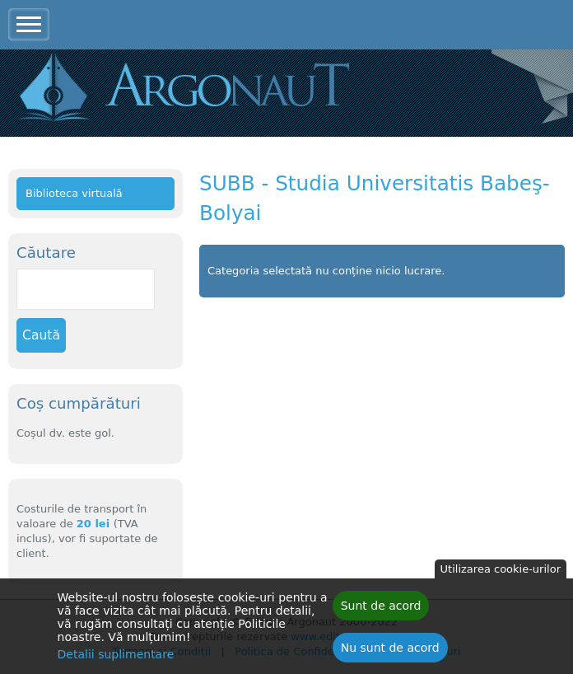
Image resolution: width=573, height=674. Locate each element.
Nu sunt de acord (390, 649)
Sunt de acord (381, 607)
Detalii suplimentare (116, 655)
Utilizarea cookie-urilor (500, 570)
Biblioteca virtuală (74, 193)
